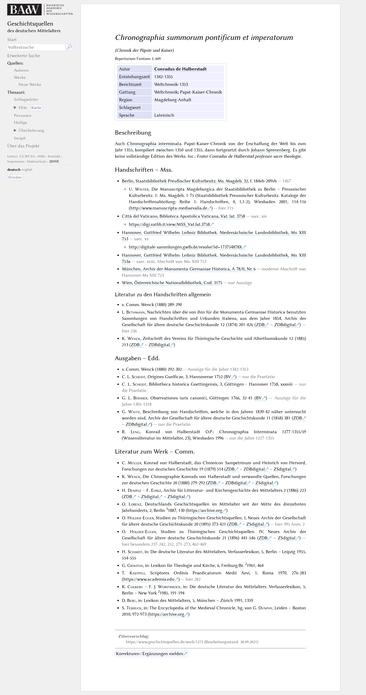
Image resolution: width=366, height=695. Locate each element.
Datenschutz (36, 161)
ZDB (260, 324)
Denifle (134, 490)
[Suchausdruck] (36, 47)
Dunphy (265, 608)
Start (12, 39)
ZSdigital (282, 469)
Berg (131, 600)
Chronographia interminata (154, 143)
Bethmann (135, 312)
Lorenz (135, 504)
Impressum (15, 161)
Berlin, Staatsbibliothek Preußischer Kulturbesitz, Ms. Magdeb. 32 (185, 181)
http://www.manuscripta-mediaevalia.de (168, 208)
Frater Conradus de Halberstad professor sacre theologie (249, 156)
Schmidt (135, 551)
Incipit (20, 138)
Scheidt (138, 376)
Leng (135, 431)
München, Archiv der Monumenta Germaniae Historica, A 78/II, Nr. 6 (189, 269)
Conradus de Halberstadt (180, 69)
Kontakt (54, 156)
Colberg (135, 586)
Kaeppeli (137, 573)
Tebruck (134, 608)
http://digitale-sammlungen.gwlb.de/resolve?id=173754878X (185, 247)
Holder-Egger (140, 517)
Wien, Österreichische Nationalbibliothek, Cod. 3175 (172, 282)
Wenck (133, 338)
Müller (134, 462)
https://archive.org (204, 510)
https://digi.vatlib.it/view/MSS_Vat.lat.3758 (169, 224)
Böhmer (140, 398)
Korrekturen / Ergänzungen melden (149, 653)
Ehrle (156, 490)
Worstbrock (169, 586)
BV (228, 376)
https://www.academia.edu (148, 579)
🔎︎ (69, 47)
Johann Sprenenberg (270, 150)
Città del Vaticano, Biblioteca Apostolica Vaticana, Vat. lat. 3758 (183, 216)
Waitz (134, 411)
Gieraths (135, 565)
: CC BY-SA (21, 156)
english (26, 170)
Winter (141, 189)
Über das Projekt (23, 146)
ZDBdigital (285, 324)
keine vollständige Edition (140, 156)
